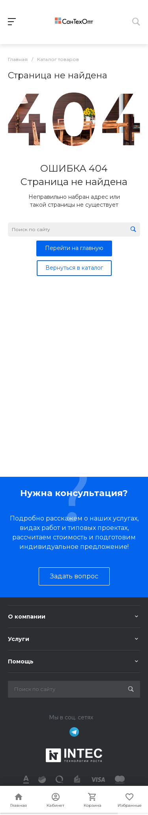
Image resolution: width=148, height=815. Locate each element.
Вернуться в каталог (74, 267)
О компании (26, 616)
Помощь (21, 661)
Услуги (18, 639)
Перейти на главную (74, 248)
